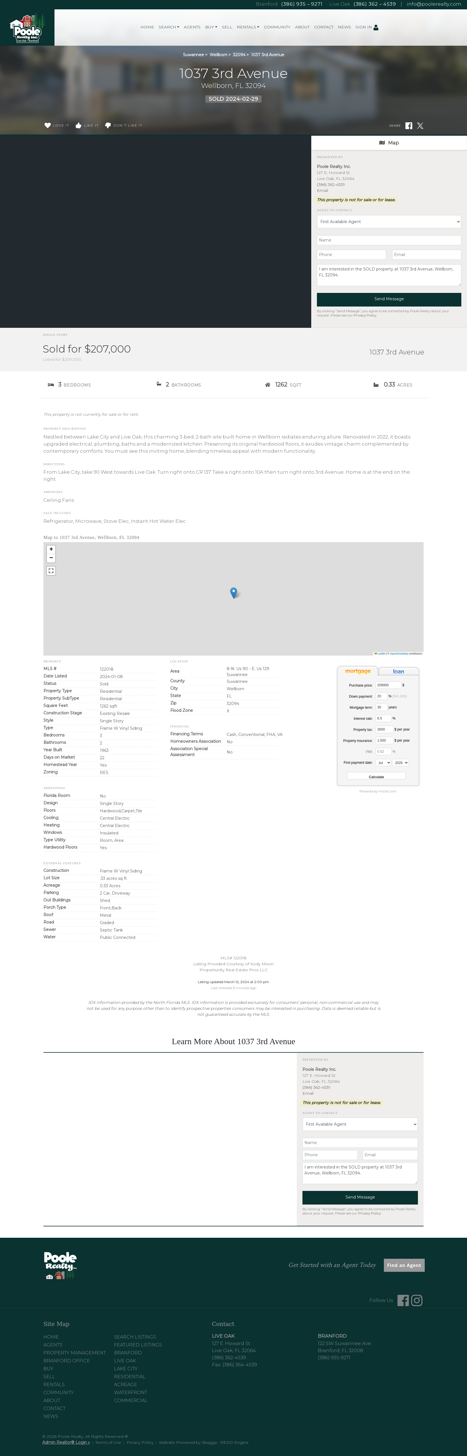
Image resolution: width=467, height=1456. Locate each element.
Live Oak (125, 1360)
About (302, 27)
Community (277, 27)
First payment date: (358, 763)
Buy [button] (209, 27)
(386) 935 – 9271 (301, 4)
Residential (130, 1376)
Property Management (74, 1353)
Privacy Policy (365, 315)
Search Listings (135, 1337)
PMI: (369, 752)
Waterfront (130, 1392)
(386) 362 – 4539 (375, 4)
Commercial (131, 1400)
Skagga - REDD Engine (225, 1442)
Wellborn (218, 54)
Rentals (54, 1384)
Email (322, 190)
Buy (48, 1368)
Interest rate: (363, 719)
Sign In (367, 27)
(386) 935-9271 (334, 1357)
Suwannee (193, 54)
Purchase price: (361, 685)
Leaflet (380, 653)
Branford (128, 1353)
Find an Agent (404, 1265)
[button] (233, 593)
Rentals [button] (246, 27)
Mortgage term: (361, 708)
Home (147, 27)
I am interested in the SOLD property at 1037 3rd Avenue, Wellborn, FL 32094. (389, 275)
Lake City (126, 1368)
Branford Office (66, 1360)
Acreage (125, 1384)
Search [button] (167, 27)
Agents (192, 27)
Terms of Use (108, 1442)
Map (389, 143)
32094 (239, 54)
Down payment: (361, 696)
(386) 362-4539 (331, 184)
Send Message (389, 298)
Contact (323, 27)
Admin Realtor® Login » (66, 1442)
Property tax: (363, 730)
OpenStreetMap (399, 653)
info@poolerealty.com (434, 4)
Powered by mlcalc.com (378, 791)
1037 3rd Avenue (267, 54)
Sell (227, 27)
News (344, 27)
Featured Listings (138, 1345)
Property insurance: (358, 741)
